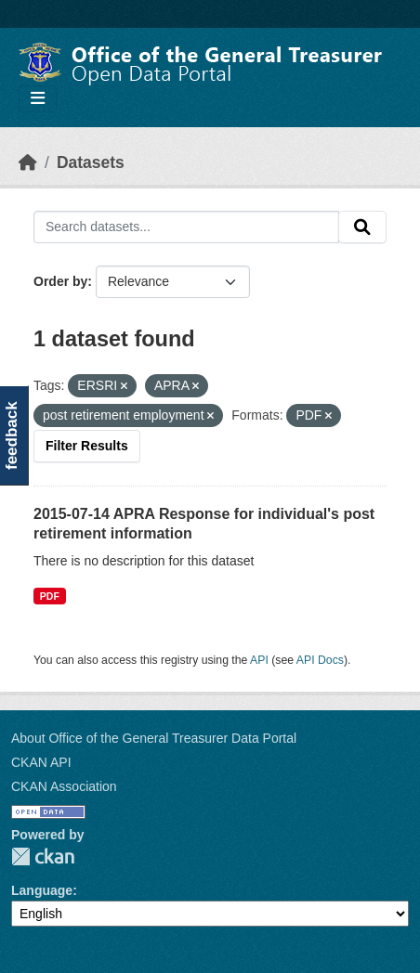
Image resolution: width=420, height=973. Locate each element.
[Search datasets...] (186, 227)
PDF (49, 596)
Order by (60, 281)
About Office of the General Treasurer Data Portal (153, 738)
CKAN (42, 856)
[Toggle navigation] (38, 98)
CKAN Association (64, 786)
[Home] (28, 162)
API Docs (320, 660)
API (259, 660)
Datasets (91, 162)
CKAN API (41, 762)
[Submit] (362, 227)
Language (41, 890)
